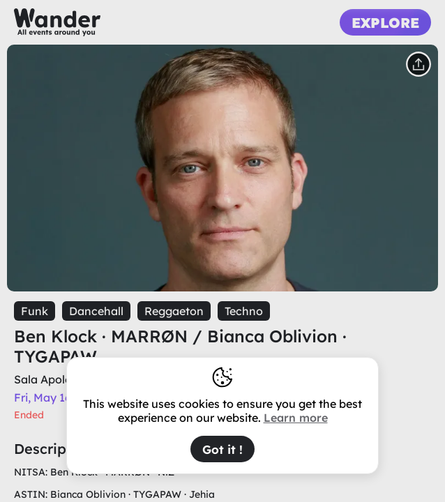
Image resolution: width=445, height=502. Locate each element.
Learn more (296, 418)
